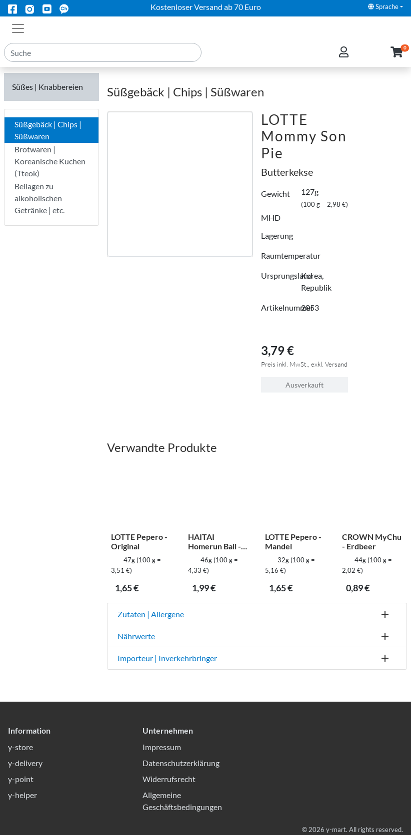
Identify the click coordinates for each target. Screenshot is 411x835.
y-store (20, 747)
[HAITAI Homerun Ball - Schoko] (218, 495)
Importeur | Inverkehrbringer (167, 658)
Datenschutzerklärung (181, 763)
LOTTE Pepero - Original (139, 541)
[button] (396, 59)
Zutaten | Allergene (151, 614)
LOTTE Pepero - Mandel (293, 541)
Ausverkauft (305, 385)
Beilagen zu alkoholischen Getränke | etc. (39, 198)
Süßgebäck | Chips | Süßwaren (48, 130)
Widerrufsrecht (169, 779)
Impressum (161, 747)
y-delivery (25, 763)
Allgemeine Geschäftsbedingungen (182, 801)
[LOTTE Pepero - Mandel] (295, 495)
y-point (21, 779)
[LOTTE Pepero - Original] (141, 495)
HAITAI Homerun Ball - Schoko (214, 541)
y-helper (22, 795)
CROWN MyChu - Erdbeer (372, 541)
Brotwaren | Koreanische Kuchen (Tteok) (50, 161)
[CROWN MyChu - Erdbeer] (372, 495)
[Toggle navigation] (18, 27)
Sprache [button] (383, 6)
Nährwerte (136, 636)
